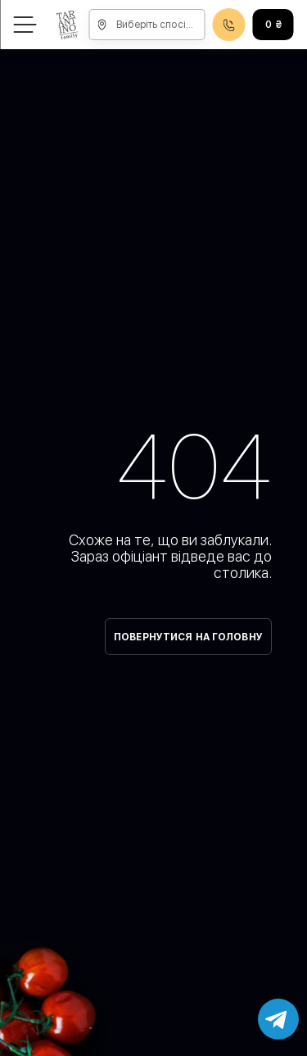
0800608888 (229, 25)
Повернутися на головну (188, 637)
